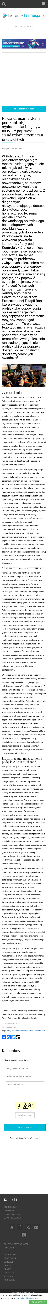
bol (13, 1038)
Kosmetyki (9, 1287)
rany (9, 1038)
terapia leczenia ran (24, 1038)
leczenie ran (39, 1038)
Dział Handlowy (12, 1221)
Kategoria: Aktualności (12, 155)
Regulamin (9, 1255)
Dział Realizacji (12, 1225)
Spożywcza (10, 1265)
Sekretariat (10, 1214)
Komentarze (12, 1057)
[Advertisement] (24, 87)
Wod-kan (8, 1283)
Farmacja (9, 1280)
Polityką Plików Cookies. (28, 1298)
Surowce (8, 1269)
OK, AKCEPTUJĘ (38, 1302)
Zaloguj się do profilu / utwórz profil (24, 1145)
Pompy (7, 1276)
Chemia (7, 1272)
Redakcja (9, 1218)
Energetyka (10, 1262)
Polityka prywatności (16, 1251)
